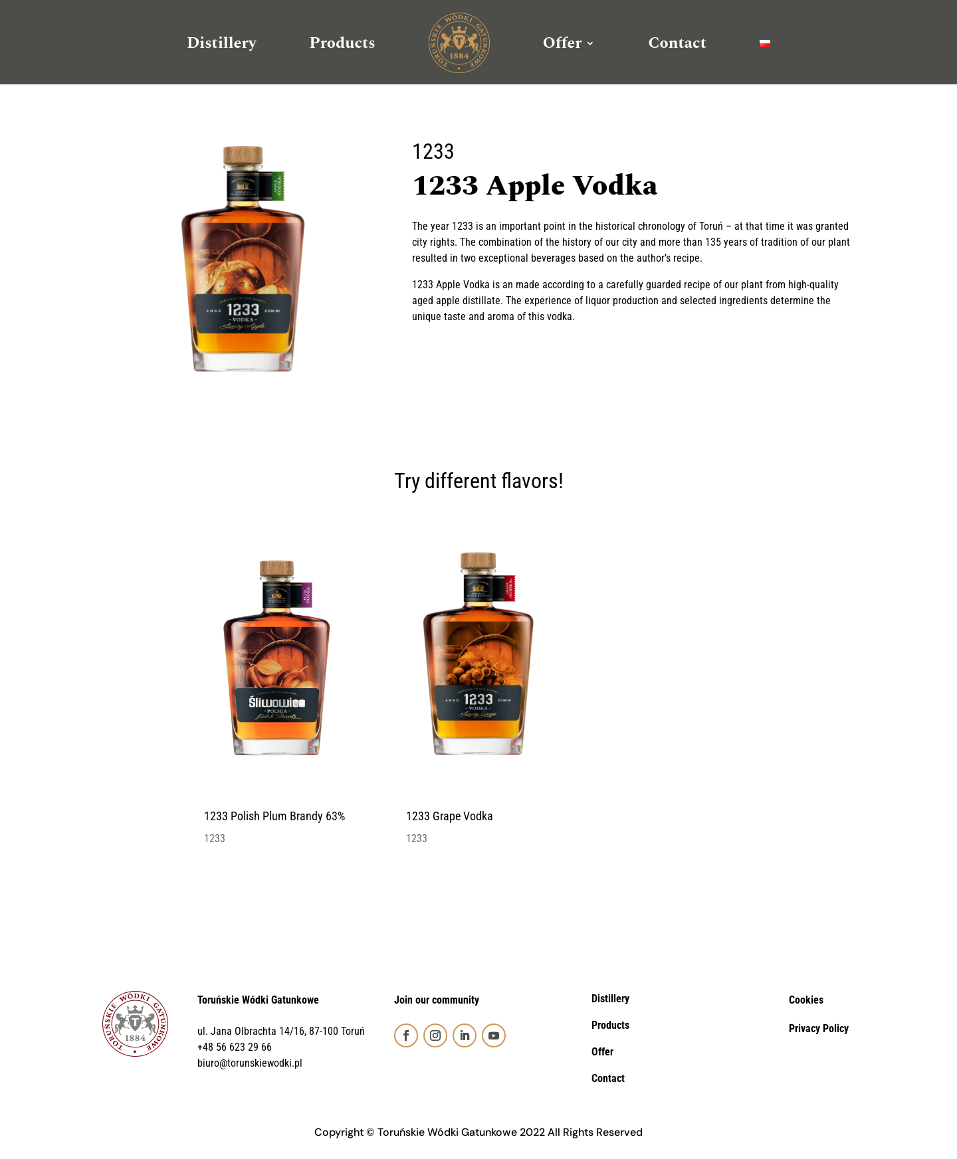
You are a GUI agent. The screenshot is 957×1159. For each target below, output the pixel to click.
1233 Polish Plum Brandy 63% (274, 816)
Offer (562, 43)
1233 (433, 151)
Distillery (221, 43)
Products (342, 43)
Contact (677, 43)
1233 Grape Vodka (449, 816)
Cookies (806, 1000)
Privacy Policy (819, 1028)
